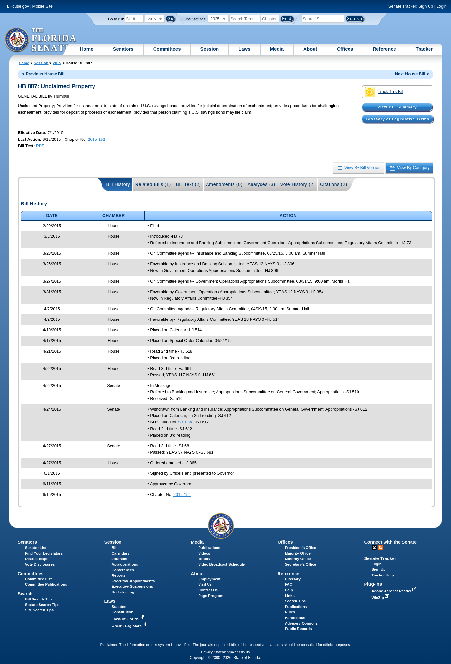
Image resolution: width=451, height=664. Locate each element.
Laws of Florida (128, 619)
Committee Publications (46, 584)
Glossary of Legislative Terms (397, 119)
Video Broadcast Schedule (221, 564)
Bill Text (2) (188, 184)
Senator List (36, 547)
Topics (204, 559)
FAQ (289, 584)
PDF (40, 145)
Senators (123, 49)
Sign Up (426, 6)
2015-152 (96, 139)
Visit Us (205, 584)
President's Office (300, 547)
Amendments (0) (224, 184)
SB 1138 (185, 422)
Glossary (293, 579)
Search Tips (295, 601)
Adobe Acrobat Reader (395, 591)
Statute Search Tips (42, 605)
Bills (115, 547)
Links (290, 596)
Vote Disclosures (40, 564)
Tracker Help (383, 575)
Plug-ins (373, 584)
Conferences (122, 570)
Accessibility (240, 652)
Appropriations (124, 564)
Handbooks (295, 618)
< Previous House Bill (43, 74)
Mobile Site (42, 6)
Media (277, 49)
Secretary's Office (300, 564)
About (310, 49)
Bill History (118, 184)
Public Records (298, 629)
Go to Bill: (116, 19)
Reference (384, 49)
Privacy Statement (215, 652)
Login (442, 6)
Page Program (210, 596)
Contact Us (208, 590)
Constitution (122, 612)
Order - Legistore (129, 626)
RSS (380, 547)
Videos (204, 553)
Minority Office (298, 559)
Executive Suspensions (132, 586)
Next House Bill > (412, 74)
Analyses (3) (261, 184)
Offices (345, 49)
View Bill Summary (397, 107)
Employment (209, 579)
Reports (118, 575)
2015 (57, 63)
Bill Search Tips (39, 599)
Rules (290, 612)
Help (289, 590)
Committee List (38, 579)
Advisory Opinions (301, 623)
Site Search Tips (39, 610)
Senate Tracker (380, 558)
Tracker (424, 49)
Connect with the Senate (390, 542)
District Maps (36, 559)
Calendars (120, 553)
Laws (244, 49)
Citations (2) (333, 184)
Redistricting (122, 592)
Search (25, 593)
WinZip (381, 598)
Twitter (374, 547)
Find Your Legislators (44, 553)
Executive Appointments (133, 581)
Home (86, 49)
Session (209, 49)
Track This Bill (384, 92)
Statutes (118, 607)
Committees (167, 49)
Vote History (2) (297, 184)
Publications (209, 547)
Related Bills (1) (153, 184)
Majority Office (298, 553)
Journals (119, 559)
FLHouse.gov (16, 6)
